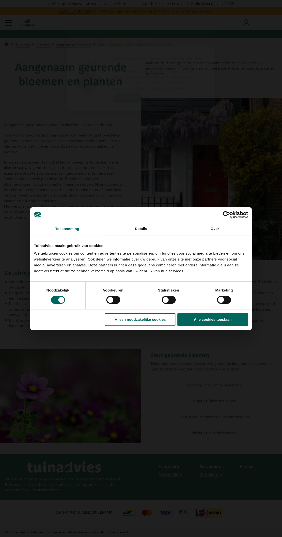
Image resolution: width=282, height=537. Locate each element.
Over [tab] (215, 229)
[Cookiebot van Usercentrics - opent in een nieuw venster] (226, 214)
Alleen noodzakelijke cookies (140, 319)
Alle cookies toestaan (213, 319)
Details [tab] (141, 229)
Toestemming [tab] (67, 229)
